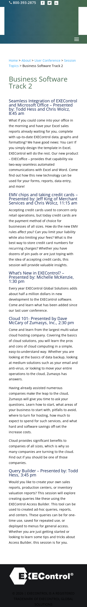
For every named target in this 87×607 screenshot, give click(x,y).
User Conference (47, 60)
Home (13, 60)
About (26, 60)
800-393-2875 (23, 2)
